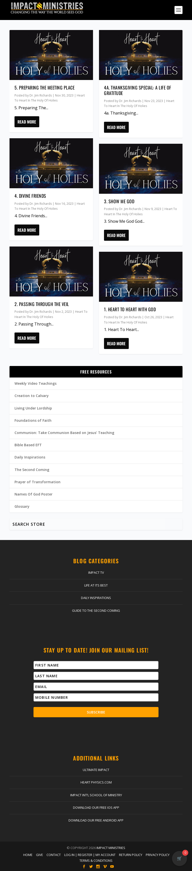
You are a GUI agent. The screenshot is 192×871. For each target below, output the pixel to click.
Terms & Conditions (96, 860)
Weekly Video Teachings (35, 383)
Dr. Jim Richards (41, 95)
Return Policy (130, 854)
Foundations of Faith (33, 420)
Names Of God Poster (33, 494)
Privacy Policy (158, 854)
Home (27, 854)
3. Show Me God (119, 201)
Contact (53, 854)
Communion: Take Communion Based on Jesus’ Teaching (64, 432)
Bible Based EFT (28, 444)
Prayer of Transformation (37, 482)
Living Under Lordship (33, 408)
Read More (27, 122)
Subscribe (96, 712)
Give (39, 854)
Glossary (22, 506)
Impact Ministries (110, 848)
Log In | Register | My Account (90, 854)
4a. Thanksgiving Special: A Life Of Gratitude (137, 90)
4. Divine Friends (30, 195)
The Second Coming (31, 469)
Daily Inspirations (29, 457)
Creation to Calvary (31, 395)
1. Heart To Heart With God (130, 309)
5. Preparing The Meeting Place (44, 87)
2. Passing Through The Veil (41, 304)
